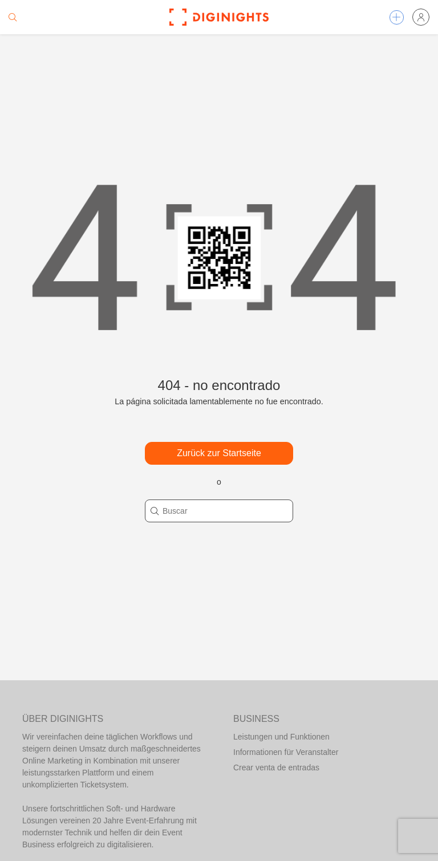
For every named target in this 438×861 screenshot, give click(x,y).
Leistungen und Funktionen (281, 736)
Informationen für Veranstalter (285, 752)
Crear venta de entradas (276, 767)
